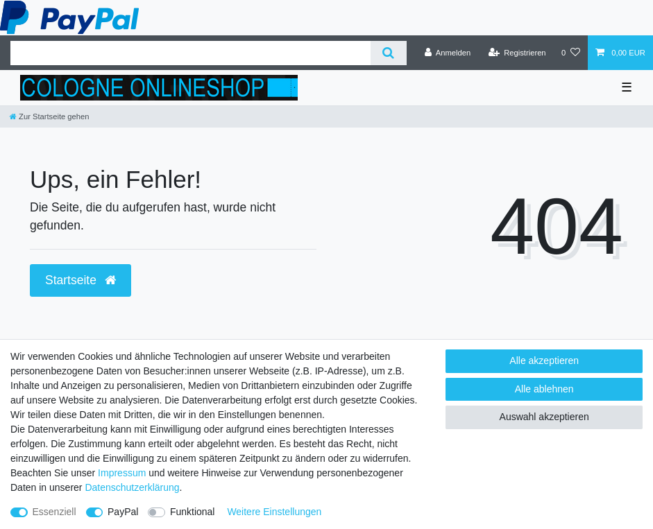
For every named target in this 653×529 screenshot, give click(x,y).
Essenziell (54, 511)
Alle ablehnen (544, 388)
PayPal (123, 511)
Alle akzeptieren (544, 360)
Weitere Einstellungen (274, 511)
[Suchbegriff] (190, 53)
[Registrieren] (516, 52)
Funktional (192, 511)
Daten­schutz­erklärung (132, 487)
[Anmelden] (448, 52)
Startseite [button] (80, 280)
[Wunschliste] (571, 52)
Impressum (122, 472)
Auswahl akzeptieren (544, 416)
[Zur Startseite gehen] (49, 116)
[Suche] (388, 53)
